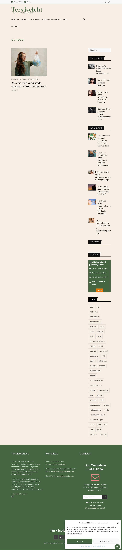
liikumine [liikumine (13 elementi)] (103, 361)
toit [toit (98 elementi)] (99, 425)
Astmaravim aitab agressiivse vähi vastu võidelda (103, 97)
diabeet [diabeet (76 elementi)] (93, 327)
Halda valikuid (106, 541)
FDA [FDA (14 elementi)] (91, 336)
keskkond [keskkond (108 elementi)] (94, 356)
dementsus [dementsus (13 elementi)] (95, 317)
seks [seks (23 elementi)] (102, 400)
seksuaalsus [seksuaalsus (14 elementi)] (95, 405)
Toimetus (15, 494)
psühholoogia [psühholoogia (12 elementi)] (96, 385)
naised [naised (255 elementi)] (92, 376)
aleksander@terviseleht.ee (63, 471)
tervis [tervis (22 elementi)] (92, 425)
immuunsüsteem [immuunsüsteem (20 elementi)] (97, 341)
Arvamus (36, 19)
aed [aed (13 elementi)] (91, 307)
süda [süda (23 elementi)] (106, 410)
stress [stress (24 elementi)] (106, 405)
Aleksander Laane (20, 79)
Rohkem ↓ (14, 27)
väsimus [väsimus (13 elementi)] (93, 434)
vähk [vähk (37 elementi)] (99, 430)
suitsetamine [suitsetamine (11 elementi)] (95, 410)
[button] (118, 523)
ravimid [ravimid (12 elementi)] (99, 395)
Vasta (99, 290)
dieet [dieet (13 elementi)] (102, 327)
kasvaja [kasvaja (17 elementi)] (93, 351)
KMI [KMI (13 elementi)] (103, 356)
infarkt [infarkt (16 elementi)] (92, 346)
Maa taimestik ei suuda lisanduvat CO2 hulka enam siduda (104, 141)
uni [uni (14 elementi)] (105, 425)
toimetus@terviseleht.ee (55, 464)
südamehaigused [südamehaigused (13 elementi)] (97, 415)
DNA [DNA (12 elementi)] (92, 331)
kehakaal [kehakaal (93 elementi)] (104, 351)
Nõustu (80, 541)
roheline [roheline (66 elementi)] (93, 400)
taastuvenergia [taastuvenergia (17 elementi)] (96, 420)
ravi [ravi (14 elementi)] (91, 395)
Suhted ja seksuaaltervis (51, 19)
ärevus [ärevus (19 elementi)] (103, 434)
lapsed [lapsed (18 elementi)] (93, 361)
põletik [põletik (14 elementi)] (93, 390)
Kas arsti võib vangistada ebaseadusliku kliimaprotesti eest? (29, 86)
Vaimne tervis (26, 19)
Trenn (64, 19)
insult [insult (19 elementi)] (101, 346)
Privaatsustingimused (98, 546)
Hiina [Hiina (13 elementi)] (99, 336)
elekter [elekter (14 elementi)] (100, 331)
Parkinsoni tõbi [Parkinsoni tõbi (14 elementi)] (96, 381)
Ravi (13, 19)
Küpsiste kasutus (85, 546)
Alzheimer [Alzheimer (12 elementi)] (94, 312)
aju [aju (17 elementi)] (97, 307)
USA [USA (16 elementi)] (91, 430)
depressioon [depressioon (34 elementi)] (95, 322)
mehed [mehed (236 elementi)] (102, 366)
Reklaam (24, 494)
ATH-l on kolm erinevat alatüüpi (104, 82)
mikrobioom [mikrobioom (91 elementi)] (95, 371)
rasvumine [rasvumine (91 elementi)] (103, 390)
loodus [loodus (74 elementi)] (93, 366)
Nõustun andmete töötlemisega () (95, 505)
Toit (18, 19)
